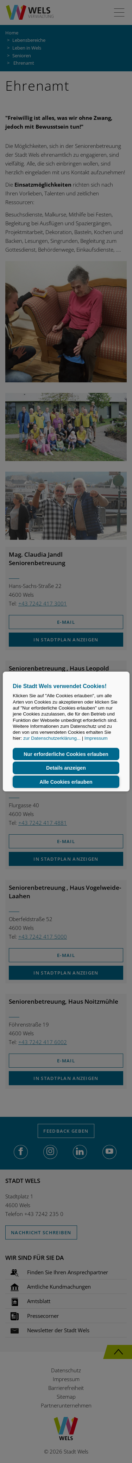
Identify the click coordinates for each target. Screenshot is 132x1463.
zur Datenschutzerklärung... (52, 738)
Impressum (96, 738)
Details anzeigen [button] (66, 768)
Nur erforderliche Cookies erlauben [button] (66, 754)
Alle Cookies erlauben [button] (65, 782)
